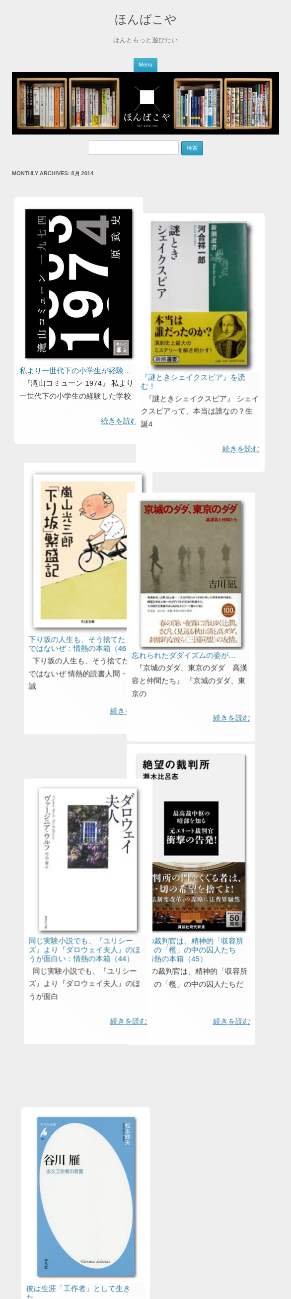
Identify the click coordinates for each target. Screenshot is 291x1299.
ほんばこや (146, 19)
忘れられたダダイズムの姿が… (148, 709)
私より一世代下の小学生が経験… (75, 370)
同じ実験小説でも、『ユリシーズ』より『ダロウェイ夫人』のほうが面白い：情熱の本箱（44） (99, 1038)
